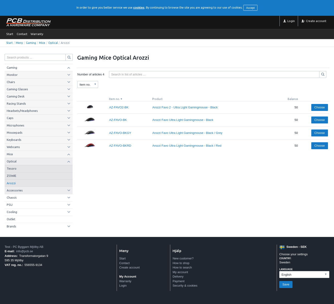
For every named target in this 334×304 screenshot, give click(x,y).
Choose (319, 107)
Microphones (15, 125)
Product (157, 98)
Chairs (11, 82)
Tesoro (11, 168)
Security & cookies (185, 285)
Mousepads (14, 132)
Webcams (13, 147)
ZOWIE (11, 175)
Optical (53, 42)
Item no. (114, 98)
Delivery (178, 276)
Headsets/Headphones (22, 110)
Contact (22, 34)
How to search (182, 267)
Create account (129, 267)
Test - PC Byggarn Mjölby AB (24, 247)
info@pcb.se (24, 251)
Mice (42, 42)
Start (9, 34)
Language (285, 269)
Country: (285, 258)
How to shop (181, 263)
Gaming (31, 42)
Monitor (12, 74)
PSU (10, 204)
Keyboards (14, 139)
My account (180, 272)
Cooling (12, 211)
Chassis (12, 197)
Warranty (37, 34)
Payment (178, 281)
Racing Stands (16, 103)
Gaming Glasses (17, 89)
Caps (10, 118)
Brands (11, 226)
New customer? (183, 258)
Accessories (15, 190)
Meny (19, 42)
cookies (138, 7)
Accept (250, 8)
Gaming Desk (16, 96)
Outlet (11, 219)
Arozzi (11, 183)
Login (123, 285)
